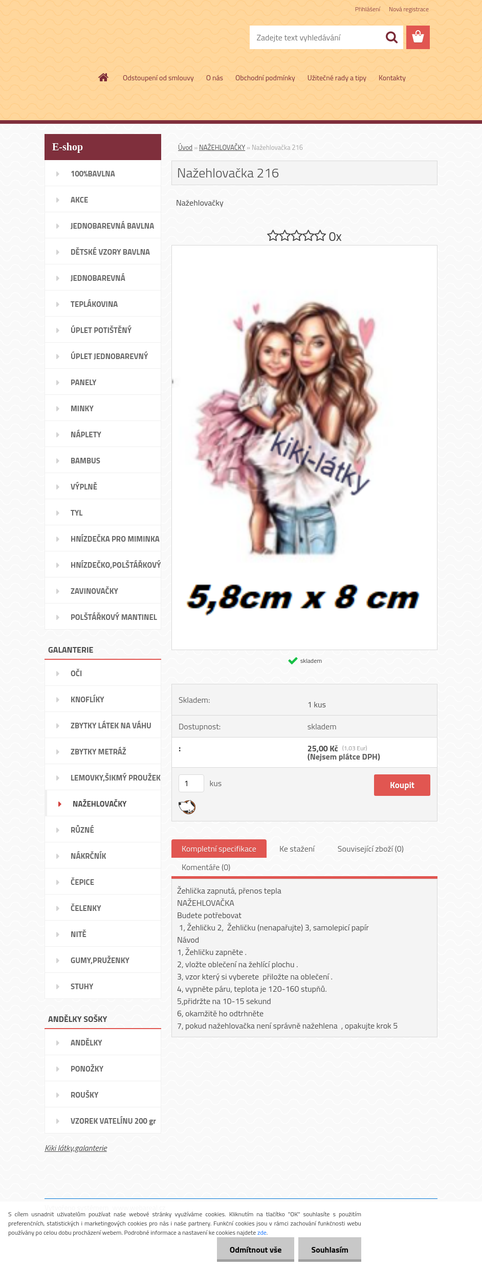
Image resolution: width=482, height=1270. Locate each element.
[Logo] (115, 37)
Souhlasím (329, 1249)
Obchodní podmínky (265, 77)
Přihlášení (367, 9)
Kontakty (392, 77)
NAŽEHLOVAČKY (222, 147)
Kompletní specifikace (219, 848)
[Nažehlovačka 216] (304, 249)
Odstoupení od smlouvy (158, 77)
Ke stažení (297, 848)
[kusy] (191, 783)
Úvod (185, 147)
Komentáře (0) (206, 867)
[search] (391, 37)
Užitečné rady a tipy (337, 77)
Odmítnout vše (256, 1249)
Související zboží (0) (371, 848)
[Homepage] (104, 77)
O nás (214, 77)
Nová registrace (409, 9)
